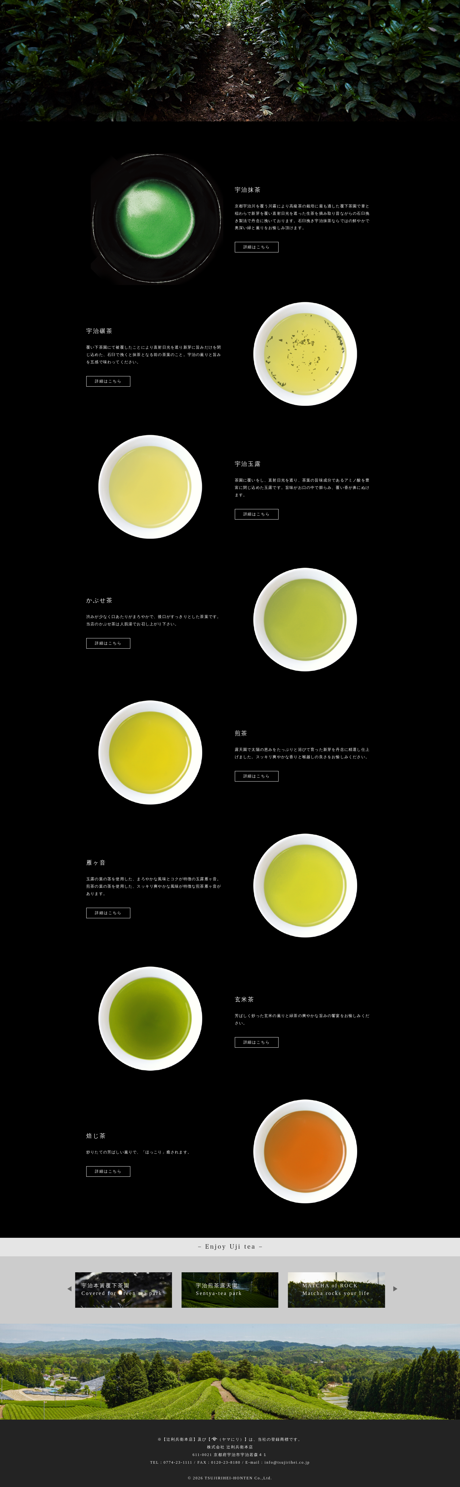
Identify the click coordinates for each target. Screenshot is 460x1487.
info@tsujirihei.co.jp (287, 1462)
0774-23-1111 (178, 1462)
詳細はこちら (256, 247)
